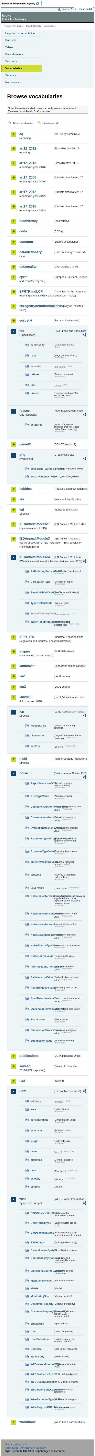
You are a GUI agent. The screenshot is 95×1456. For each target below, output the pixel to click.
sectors (35, 746)
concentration (39, 1119)
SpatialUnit (37, 1323)
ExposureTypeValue (42, 851)
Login (64, 9)
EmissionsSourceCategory (42, 1270)
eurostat (25, 320)
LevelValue (37, 887)
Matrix (34, 1288)
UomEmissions (40, 1339)
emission (36, 1130)
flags (34, 355)
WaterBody (37, 1356)
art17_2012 (27, 192)
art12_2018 (27, 163)
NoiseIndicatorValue (42, 924)
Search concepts (51, 123)
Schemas (11, 61)
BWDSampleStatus (42, 1232)
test (22, 1080)
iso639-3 (36, 874)
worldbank (27, 1422)
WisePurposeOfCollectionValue (42, 1407)
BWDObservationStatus (42, 1213)
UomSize (36, 1349)
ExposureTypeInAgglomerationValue (42, 838)
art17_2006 (27, 177)
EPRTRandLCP (31, 291)
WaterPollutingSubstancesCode (42, 621)
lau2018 (25, 697)
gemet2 (25, 444)
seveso (24, 1066)
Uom (33, 1331)
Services (10, 75)
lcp (21, 711)
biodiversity (28, 221)
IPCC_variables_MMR (42, 476)
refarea (35, 374)
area (33, 1109)
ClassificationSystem (42, 1250)
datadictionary (30, 252)
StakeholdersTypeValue (42, 1008)
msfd (23, 758)
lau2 (22, 686)
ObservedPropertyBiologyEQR (42, 1311)
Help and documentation (20, 33)
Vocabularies (13, 68)
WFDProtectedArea (42, 1374)
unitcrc (35, 393)
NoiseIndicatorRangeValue (42, 913)
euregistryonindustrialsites (36, 306)
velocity (35, 1178)
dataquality (27, 266)
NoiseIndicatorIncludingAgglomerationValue (42, 896)
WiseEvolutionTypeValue (42, 1399)
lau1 (22, 676)
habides (25, 489)
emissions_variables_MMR (42, 468)
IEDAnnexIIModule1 (34, 524)
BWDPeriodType (41, 1222)
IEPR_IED (26, 637)
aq (21, 134)
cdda (23, 231)
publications (29, 1056)
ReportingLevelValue (42, 987)
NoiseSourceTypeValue (42, 945)
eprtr (23, 277)
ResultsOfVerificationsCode (42, 592)
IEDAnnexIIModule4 (34, 557)
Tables (9, 47)
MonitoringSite (40, 1296)
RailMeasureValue (42, 977)
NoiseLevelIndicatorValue (42, 934)
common (26, 241)
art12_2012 (27, 148)
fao (21, 331)
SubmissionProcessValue (42, 1030)
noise (23, 773)
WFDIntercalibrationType (42, 1364)
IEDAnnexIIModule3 (34, 538)
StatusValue (38, 1019)
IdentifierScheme (41, 1280)
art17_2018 (27, 206)
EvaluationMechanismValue (42, 827)
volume (35, 1186)
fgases (24, 410)
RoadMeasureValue (42, 998)
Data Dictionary (33, 26)
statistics (36, 1159)
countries (36, 424)
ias (21, 499)
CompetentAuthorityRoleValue (42, 806)
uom (22, 1091)
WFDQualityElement (42, 1381)
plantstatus (37, 735)
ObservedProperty (42, 1303)
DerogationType (40, 581)
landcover (27, 666)
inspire (24, 651)
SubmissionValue (41, 1040)
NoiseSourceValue (42, 956)
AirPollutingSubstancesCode (42, 571)
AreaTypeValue (40, 796)
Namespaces (13, 82)
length (34, 1141)
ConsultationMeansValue (42, 817)
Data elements (14, 54)
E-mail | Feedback (16, 1444)
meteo (34, 1151)
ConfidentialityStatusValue (42, 1258)
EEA (22, 3)
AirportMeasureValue (42, 783)
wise (23, 1199)
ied (21, 509)
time (33, 1170)
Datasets (10, 40)
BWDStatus (38, 1242)
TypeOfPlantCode (41, 603)
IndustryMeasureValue (42, 861)
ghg (22, 454)
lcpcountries (38, 725)
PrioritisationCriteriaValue (42, 966)
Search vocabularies (23, 123)
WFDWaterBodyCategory (42, 1389)
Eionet (20, 26)
